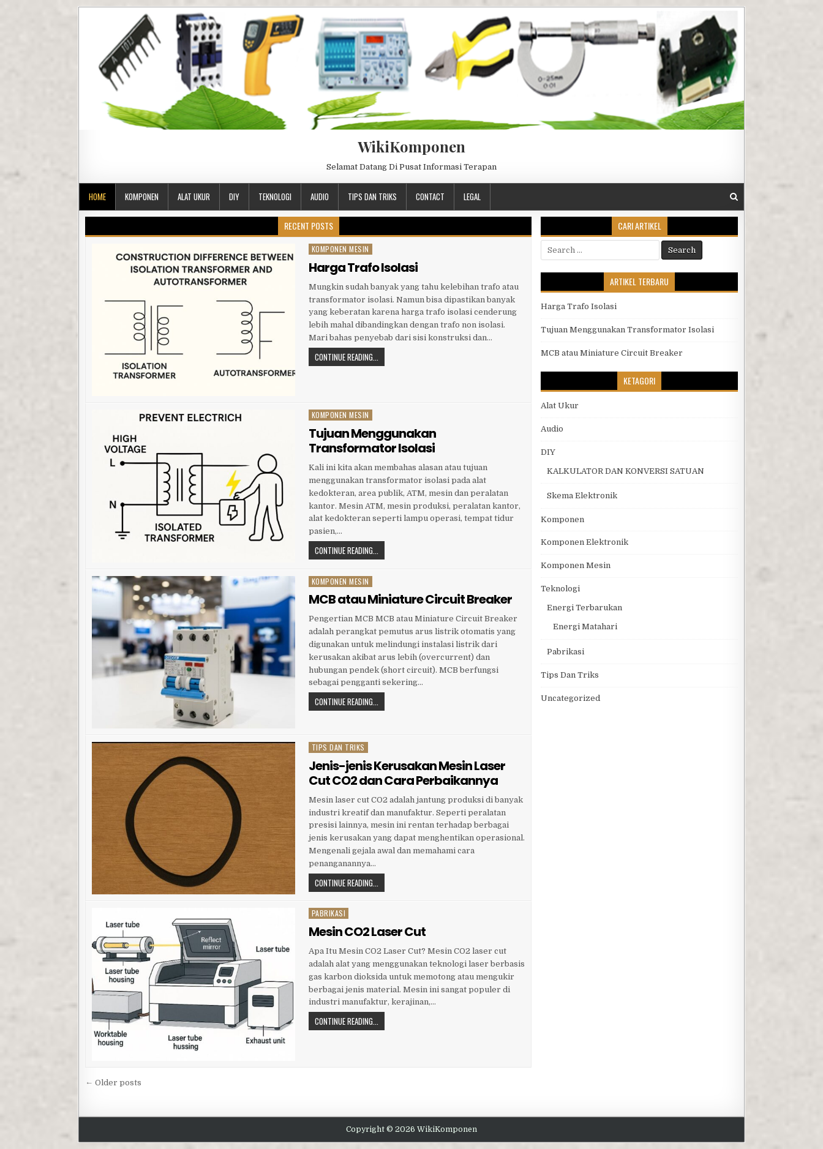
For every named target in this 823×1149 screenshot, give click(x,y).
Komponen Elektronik (584, 542)
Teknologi (274, 196)
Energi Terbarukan (584, 607)
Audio (319, 196)
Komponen (142, 196)
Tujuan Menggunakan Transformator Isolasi (372, 441)
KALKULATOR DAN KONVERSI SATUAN (625, 471)
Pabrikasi (329, 913)
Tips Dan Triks (372, 196)
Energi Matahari (585, 626)
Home (97, 196)
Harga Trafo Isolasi (363, 267)
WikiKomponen (411, 146)
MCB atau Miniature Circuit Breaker (410, 599)
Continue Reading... (346, 357)
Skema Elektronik (582, 495)
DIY (234, 196)
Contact (430, 196)
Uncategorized (570, 698)
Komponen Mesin (340, 249)
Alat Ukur (194, 196)
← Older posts (113, 1082)
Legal (472, 196)
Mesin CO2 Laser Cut (367, 931)
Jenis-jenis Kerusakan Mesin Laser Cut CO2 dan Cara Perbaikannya (407, 773)
